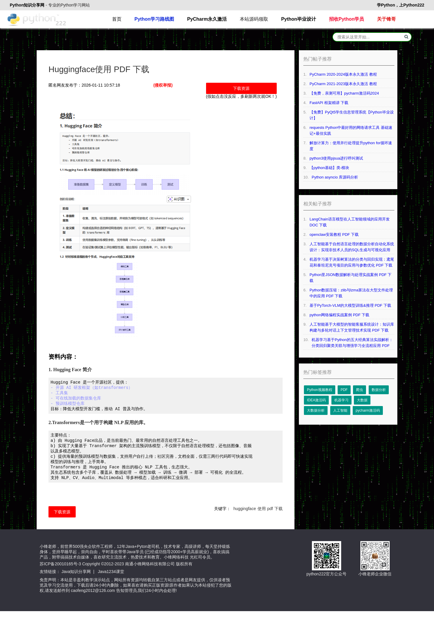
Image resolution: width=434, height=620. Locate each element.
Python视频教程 (319, 390)
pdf (270, 517)
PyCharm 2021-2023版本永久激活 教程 (343, 84)
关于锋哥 (386, 19)
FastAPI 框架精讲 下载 (329, 102)
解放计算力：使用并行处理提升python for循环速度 (351, 146)
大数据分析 (316, 410)
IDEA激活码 (316, 400)
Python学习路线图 (154, 19)
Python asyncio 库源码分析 (335, 177)
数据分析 (379, 390)
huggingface (244, 517)
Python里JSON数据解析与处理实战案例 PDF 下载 (350, 277)
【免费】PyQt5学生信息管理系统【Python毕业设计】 (352, 115)
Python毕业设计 (298, 19)
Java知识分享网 (76, 580)
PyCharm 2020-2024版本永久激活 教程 (343, 74)
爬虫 (359, 390)
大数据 (362, 400)
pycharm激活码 (368, 410)
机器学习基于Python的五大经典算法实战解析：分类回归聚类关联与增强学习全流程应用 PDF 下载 (352, 343)
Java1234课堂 (111, 580)
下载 (278, 517)
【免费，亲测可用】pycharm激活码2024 (344, 93)
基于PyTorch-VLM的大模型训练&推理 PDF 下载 (350, 305)
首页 (117, 19)
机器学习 (341, 400)
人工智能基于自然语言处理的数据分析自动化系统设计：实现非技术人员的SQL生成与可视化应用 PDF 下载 (352, 247)
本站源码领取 (254, 19)
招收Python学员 (346, 19)
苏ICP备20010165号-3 (60, 572)
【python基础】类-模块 (329, 167)
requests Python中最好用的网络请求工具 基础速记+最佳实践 (351, 130)
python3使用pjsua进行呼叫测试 (336, 158)
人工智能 (340, 410)
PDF (344, 390)
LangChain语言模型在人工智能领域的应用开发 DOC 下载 (350, 222)
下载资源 (241, 88)
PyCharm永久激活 (207, 19)
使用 (262, 517)
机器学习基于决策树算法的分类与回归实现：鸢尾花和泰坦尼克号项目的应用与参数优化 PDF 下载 (352, 262)
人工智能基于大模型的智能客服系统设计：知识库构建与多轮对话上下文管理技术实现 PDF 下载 (352, 327)
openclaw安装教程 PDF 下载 (334, 234)
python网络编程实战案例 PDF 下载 (339, 315)
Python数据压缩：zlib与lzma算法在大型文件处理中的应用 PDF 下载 (351, 293)
